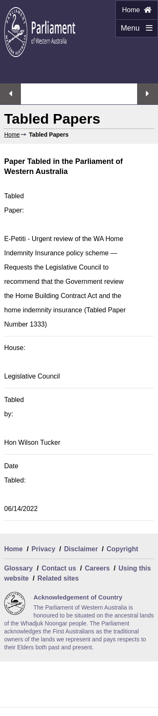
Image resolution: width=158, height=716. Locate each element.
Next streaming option (147, 93)
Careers (97, 568)
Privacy (43, 549)
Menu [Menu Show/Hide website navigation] (134, 30)
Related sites (58, 578)
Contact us (58, 568)
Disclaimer (81, 549)
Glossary (18, 568)
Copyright (122, 549)
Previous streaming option (10, 93)
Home (136, 9)
